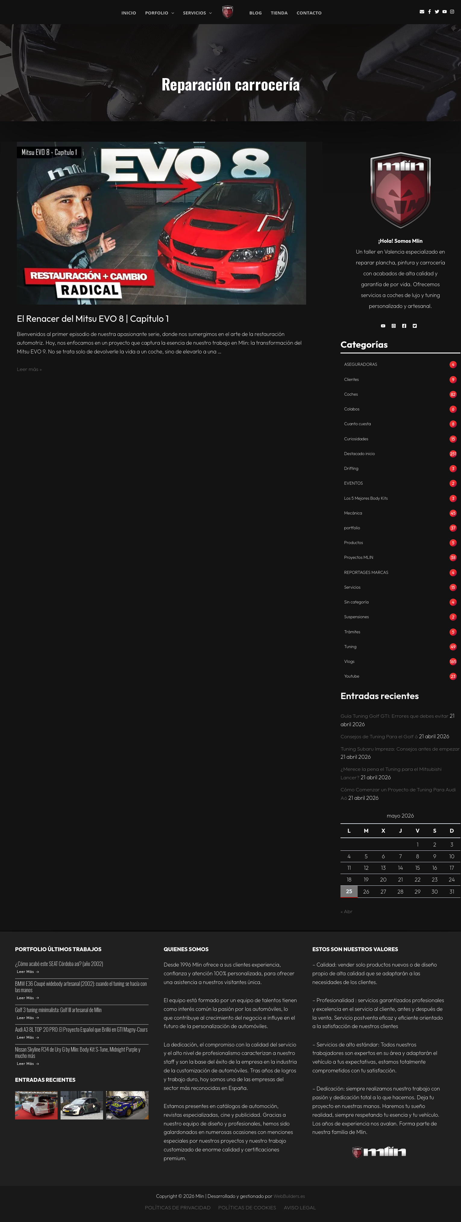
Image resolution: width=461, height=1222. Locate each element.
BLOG (255, 13)
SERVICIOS (197, 12)
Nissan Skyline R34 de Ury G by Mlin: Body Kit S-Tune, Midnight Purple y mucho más (77, 1052)
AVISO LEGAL (299, 1207)
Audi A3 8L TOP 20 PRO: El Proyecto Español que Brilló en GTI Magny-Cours (81, 1030)
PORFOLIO (159, 12)
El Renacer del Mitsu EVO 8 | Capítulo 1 (93, 318)
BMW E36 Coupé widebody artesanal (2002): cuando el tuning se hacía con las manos (81, 987)
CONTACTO (309, 13)
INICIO (128, 12)
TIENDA (279, 13)
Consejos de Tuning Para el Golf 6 (380, 737)
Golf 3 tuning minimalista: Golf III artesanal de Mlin (58, 1010)
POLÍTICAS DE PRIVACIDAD (178, 1207)
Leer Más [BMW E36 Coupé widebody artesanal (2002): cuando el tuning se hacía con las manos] (28, 998)
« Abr (346, 912)
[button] (384, 326)
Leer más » (29, 369)
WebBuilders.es (289, 1196)
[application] (171, 13)
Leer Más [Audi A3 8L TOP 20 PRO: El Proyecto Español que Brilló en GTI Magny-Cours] (28, 1037)
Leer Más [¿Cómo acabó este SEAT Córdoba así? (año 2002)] (28, 971)
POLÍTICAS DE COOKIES (248, 1207)
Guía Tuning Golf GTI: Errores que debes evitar (396, 717)
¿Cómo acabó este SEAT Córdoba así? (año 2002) (59, 963)
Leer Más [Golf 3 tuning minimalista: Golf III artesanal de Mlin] (28, 1017)
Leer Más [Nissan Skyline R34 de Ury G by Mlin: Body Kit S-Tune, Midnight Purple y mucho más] (28, 1063)
